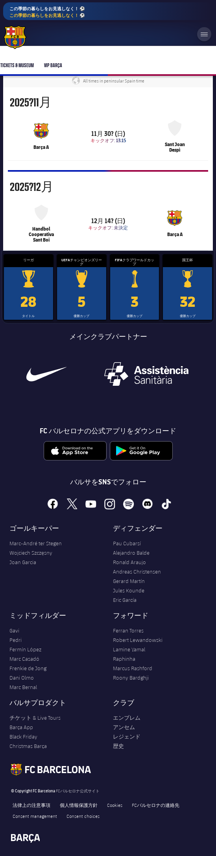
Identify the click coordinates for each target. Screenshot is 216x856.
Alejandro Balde (131, 553)
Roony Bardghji (131, 678)
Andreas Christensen (137, 571)
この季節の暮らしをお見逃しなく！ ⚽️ (47, 11)
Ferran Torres (128, 630)
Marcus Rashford (132, 668)
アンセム (124, 727)
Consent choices (83, 816)
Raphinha (124, 659)
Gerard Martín (129, 581)
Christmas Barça (28, 746)
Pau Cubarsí (127, 543)
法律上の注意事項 (31, 805)
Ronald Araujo (129, 562)
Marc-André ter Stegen (35, 543)
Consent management (35, 816)
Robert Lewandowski (137, 640)
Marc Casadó (24, 659)
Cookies (114, 805)
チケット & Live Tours (35, 718)
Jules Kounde (128, 590)
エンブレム (126, 718)
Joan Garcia (22, 562)
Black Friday (23, 736)
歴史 (118, 746)
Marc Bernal (23, 687)
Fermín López (25, 649)
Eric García (125, 600)
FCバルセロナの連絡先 (155, 805)
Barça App (21, 727)
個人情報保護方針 (79, 805)
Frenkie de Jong (27, 668)
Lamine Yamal (129, 649)
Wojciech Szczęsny (30, 553)
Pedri (15, 640)
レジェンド (126, 736)
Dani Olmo (21, 678)
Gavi (14, 630)
